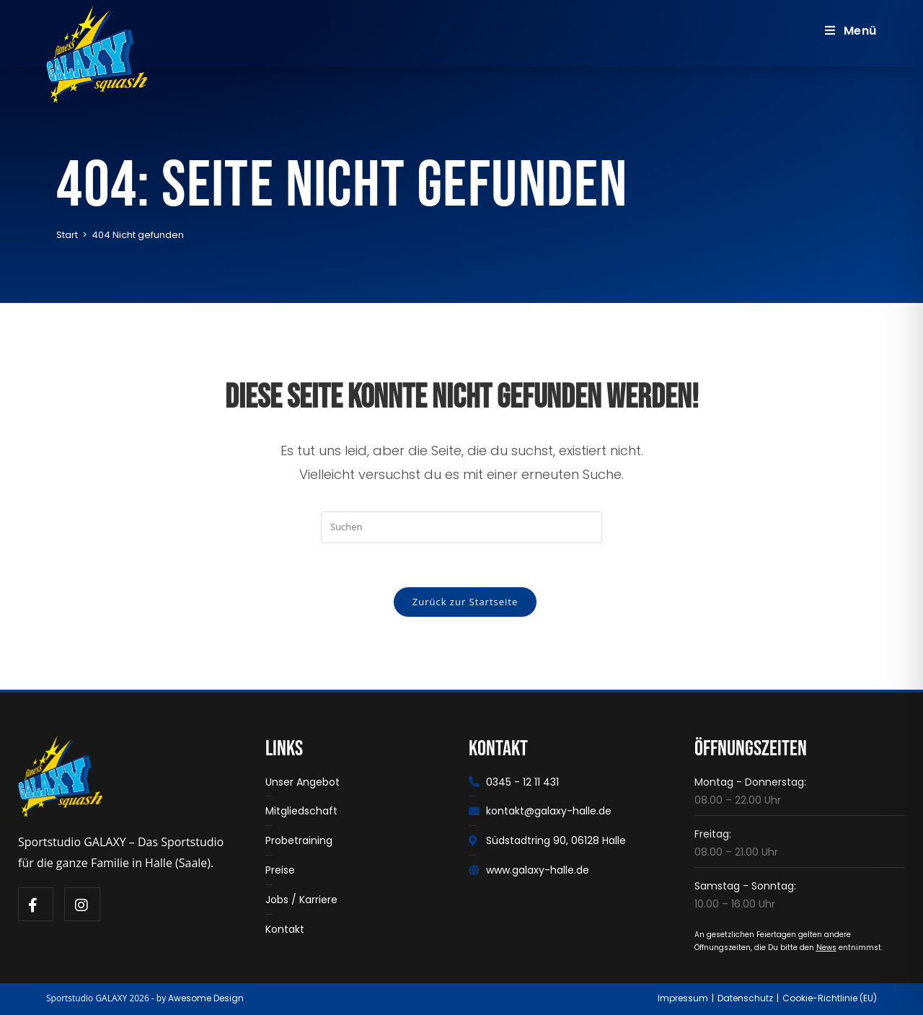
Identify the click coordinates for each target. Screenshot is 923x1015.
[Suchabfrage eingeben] (461, 526)
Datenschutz (745, 998)
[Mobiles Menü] (851, 30)
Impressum (683, 998)
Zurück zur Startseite (465, 601)
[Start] (67, 235)
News (826, 947)
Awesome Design (206, 998)
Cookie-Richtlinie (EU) (829, 998)
